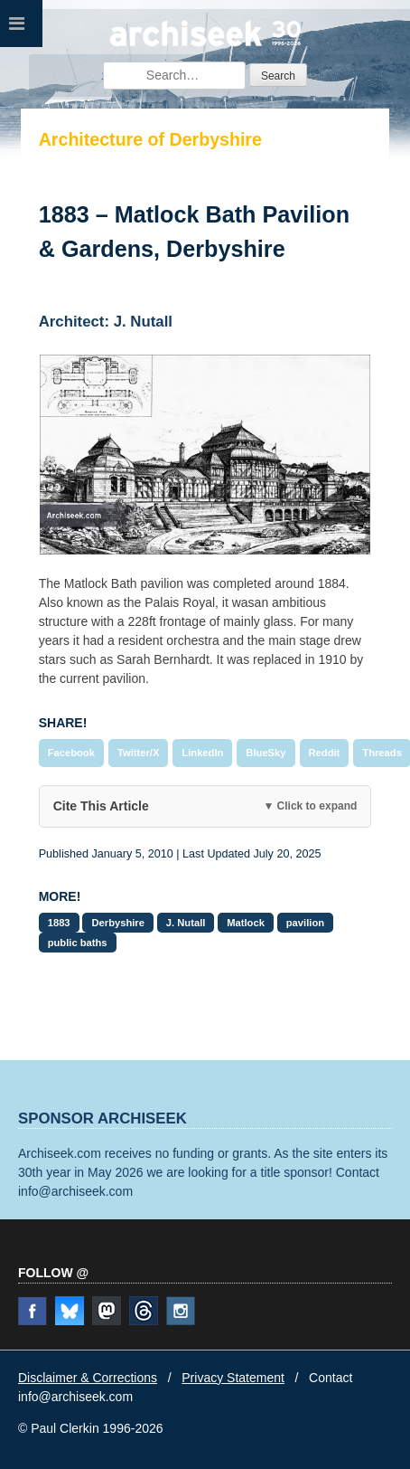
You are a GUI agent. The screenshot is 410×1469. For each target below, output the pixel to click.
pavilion (305, 922)
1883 (59, 922)
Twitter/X (138, 752)
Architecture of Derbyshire (150, 139)
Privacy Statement (233, 1377)
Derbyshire (117, 922)
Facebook (71, 752)
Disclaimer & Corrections (87, 1377)
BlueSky (265, 752)
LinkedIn (202, 752)
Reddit (324, 752)
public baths (77, 942)
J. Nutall (186, 922)
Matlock (246, 922)
